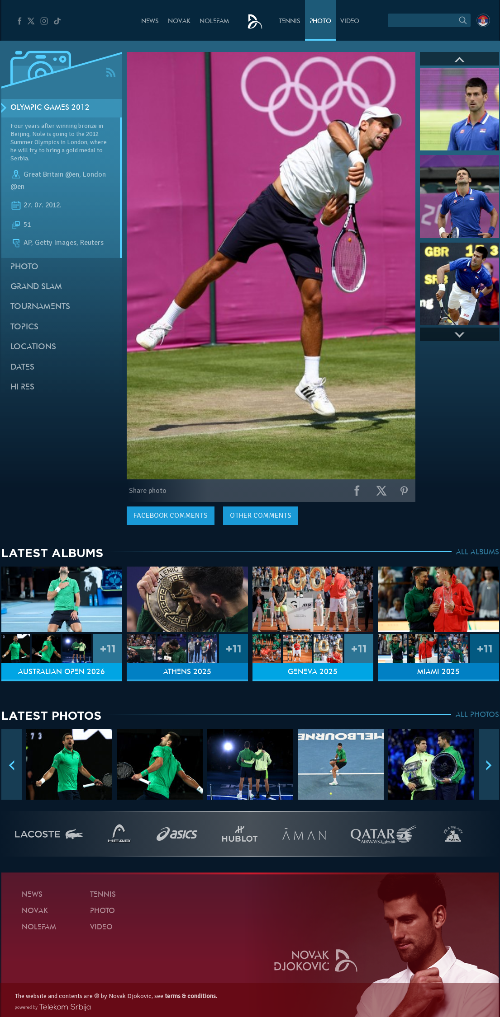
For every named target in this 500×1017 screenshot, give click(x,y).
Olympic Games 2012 (50, 108)
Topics (24, 327)
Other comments (260, 515)
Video (349, 21)
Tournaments (40, 307)
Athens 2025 (187, 672)
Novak (179, 21)
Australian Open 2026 (61, 672)
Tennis (289, 21)
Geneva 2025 (313, 672)
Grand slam (36, 287)
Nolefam (214, 21)
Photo (320, 21)
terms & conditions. (191, 996)
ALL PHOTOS (477, 715)
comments (170, 515)
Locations (33, 347)
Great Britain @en (51, 174)
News (150, 21)
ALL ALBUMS (477, 552)
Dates (22, 367)
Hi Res (22, 387)
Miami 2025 (438, 672)
